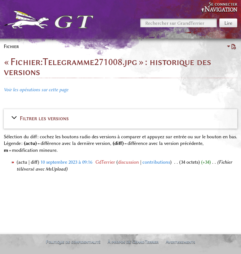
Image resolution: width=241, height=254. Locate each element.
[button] (120, 118)
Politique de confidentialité (73, 242)
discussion (128, 162)
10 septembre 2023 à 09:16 (66, 162)
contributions (156, 162)
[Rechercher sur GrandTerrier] (178, 23)
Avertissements (180, 242)
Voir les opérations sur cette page (36, 90)
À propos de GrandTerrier (133, 242)
